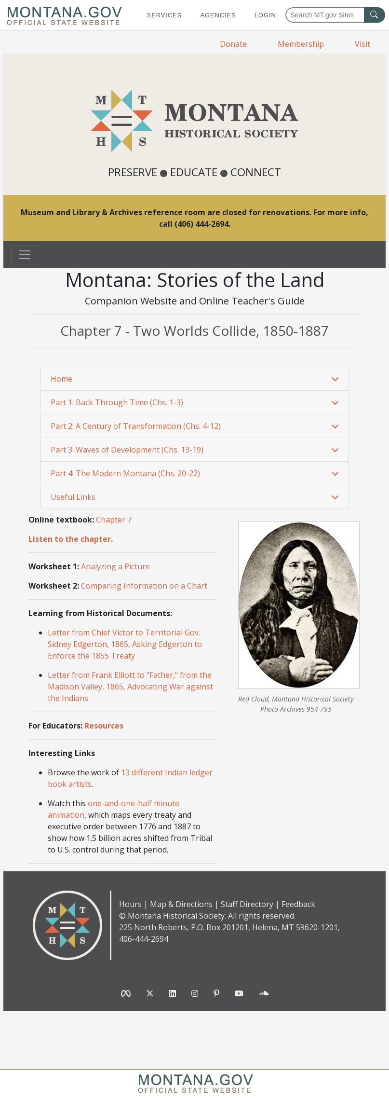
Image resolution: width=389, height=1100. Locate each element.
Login (265, 15)
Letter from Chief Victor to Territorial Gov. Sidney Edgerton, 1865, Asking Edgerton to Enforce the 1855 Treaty (125, 644)
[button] (195, 378)
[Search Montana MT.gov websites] (335, 15)
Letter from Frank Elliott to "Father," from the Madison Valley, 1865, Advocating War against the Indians (130, 686)
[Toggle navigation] (24, 254)
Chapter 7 (114, 519)
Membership (301, 44)
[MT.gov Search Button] (374, 15)
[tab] (195, 379)
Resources (103, 725)
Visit (362, 44)
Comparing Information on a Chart (144, 585)
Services (164, 15)
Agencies (218, 15)
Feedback (298, 904)
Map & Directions (181, 904)
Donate (233, 44)
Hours (130, 904)
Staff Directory (247, 904)
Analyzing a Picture (115, 566)
